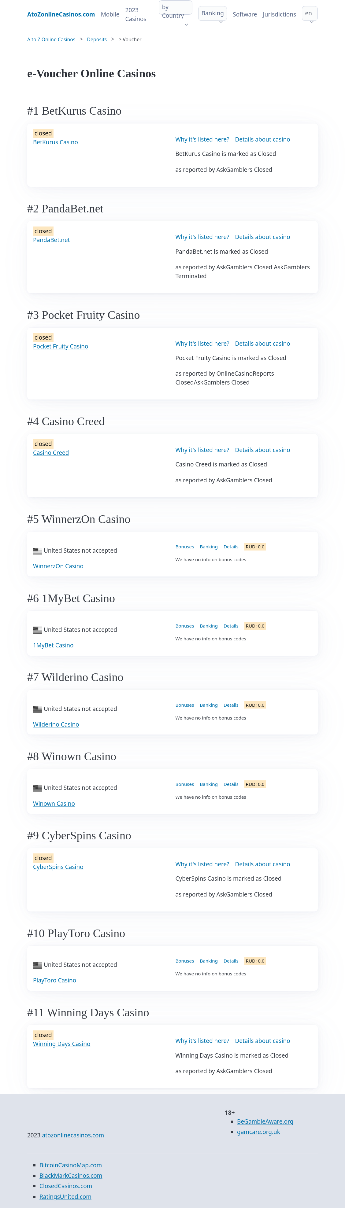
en (308, 13)
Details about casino (262, 139)
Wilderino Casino (56, 724)
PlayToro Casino (54, 980)
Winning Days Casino (62, 1044)
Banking (213, 13)
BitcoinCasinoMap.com (70, 1165)
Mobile (110, 14)
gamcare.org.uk (258, 1132)
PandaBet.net (51, 240)
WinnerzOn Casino (58, 566)
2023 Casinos (136, 14)
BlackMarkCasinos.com (70, 1176)
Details (231, 546)
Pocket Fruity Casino (60, 346)
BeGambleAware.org (265, 1121)
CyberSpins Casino (58, 867)
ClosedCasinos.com (65, 1186)
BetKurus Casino (55, 142)
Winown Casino (54, 804)
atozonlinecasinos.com (73, 1135)
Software (245, 14)
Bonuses (185, 546)
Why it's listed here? (202, 139)
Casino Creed (51, 453)
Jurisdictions (279, 14)
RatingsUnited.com (65, 1197)
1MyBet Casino (53, 645)
